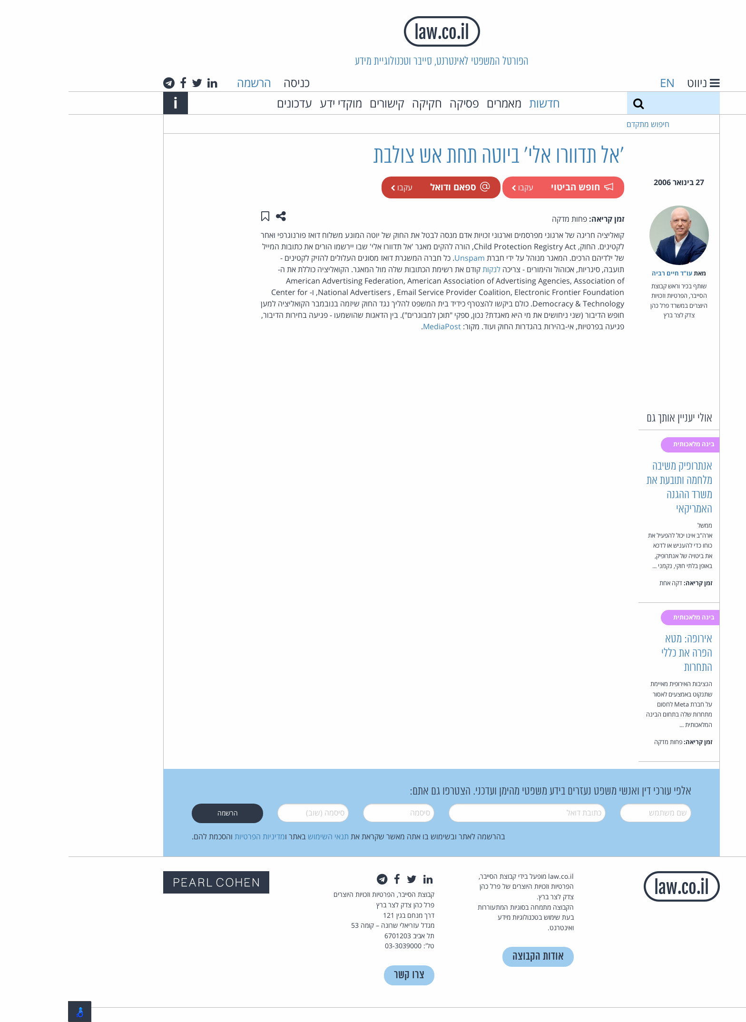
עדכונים (226, 103)
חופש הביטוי (513, 186)
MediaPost (373, 326)
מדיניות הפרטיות (191, 836)
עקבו (454, 187)
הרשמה (185, 82)
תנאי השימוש (259, 836)
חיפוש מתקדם (579, 124)
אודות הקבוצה (469, 956)
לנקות (423, 269)
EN (598, 82)
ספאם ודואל (391, 186)
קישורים (318, 103)
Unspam (401, 258)
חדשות (476, 103)
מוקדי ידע (272, 103)
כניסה (228, 82)
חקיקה (358, 103)
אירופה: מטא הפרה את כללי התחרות (618, 653)
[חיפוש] (570, 103)
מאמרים (435, 103)
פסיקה (396, 103)
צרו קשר (340, 975)
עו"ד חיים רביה (603, 273)
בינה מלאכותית (626, 444)
